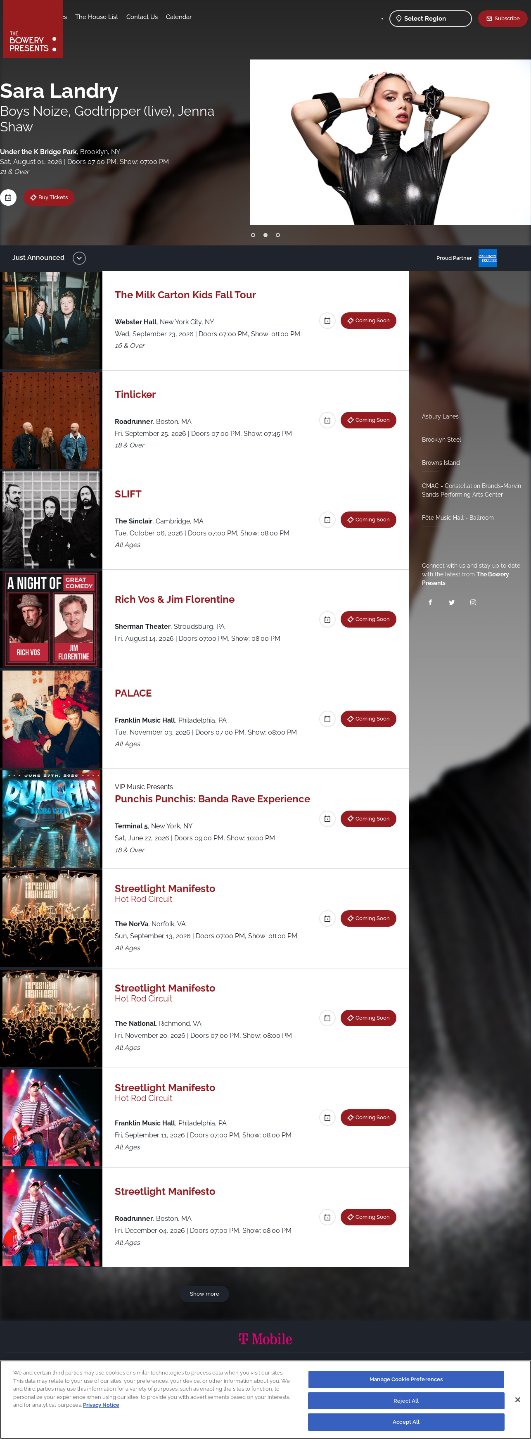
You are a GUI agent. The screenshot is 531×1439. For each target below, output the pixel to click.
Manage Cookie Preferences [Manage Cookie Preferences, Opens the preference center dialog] (406, 1379)
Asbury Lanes (437, 416)
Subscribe (507, 18)
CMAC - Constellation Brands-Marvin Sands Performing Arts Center (468, 490)
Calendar (243, 17)
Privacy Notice (101, 1405)
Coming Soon (369, 320)
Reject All (406, 1401)
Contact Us (207, 17)
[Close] (518, 1400)
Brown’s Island (438, 462)
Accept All (406, 1422)
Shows (80, 17)
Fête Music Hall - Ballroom (455, 517)
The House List (161, 17)
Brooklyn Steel (438, 439)
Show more (205, 1293)
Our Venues (115, 17)
